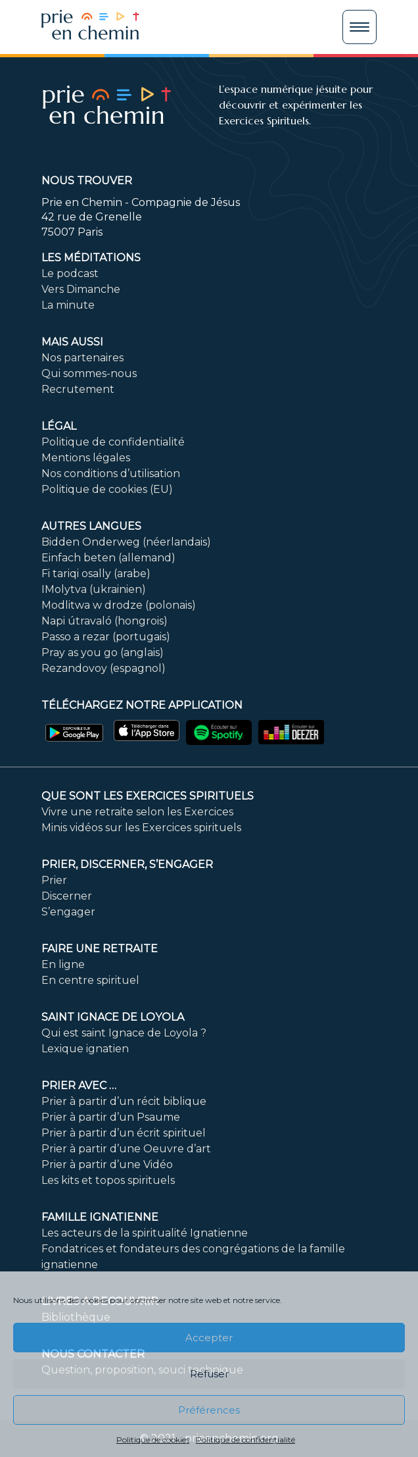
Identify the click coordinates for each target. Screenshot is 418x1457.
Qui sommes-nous (89, 373)
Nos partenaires (82, 357)
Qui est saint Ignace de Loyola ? (123, 1033)
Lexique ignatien (85, 1048)
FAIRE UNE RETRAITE (99, 948)
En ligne (63, 964)
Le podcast (70, 273)
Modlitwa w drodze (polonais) (118, 605)
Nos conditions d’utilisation (110, 473)
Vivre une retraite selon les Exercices (137, 811)
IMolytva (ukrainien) (93, 589)
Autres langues (91, 526)
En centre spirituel (90, 980)
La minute (68, 305)
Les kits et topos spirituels (108, 1180)
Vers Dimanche (80, 289)
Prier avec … (78, 1085)
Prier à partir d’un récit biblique (123, 1101)
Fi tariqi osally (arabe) (96, 573)
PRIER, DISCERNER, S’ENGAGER (127, 864)
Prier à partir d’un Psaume (110, 1117)
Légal (58, 426)
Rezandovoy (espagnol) (103, 668)
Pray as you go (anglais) (102, 652)
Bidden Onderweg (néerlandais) (126, 542)
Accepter (209, 1337)
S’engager (68, 912)
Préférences (209, 1410)
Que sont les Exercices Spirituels (147, 796)
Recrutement (77, 389)
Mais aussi (72, 342)
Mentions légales (85, 457)
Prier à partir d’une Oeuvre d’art (126, 1148)
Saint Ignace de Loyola (112, 1017)
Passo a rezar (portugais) (105, 636)
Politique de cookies (152, 1439)
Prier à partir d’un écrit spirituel (123, 1133)
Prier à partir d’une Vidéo (107, 1164)
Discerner (66, 896)
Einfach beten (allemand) (108, 557)
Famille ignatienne (99, 1217)
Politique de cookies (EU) (107, 489)
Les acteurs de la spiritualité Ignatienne (144, 1233)
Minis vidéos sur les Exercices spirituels (141, 827)
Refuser (209, 1374)
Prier (54, 880)
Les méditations (91, 257)
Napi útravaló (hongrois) (104, 621)
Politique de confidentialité (245, 1439)
